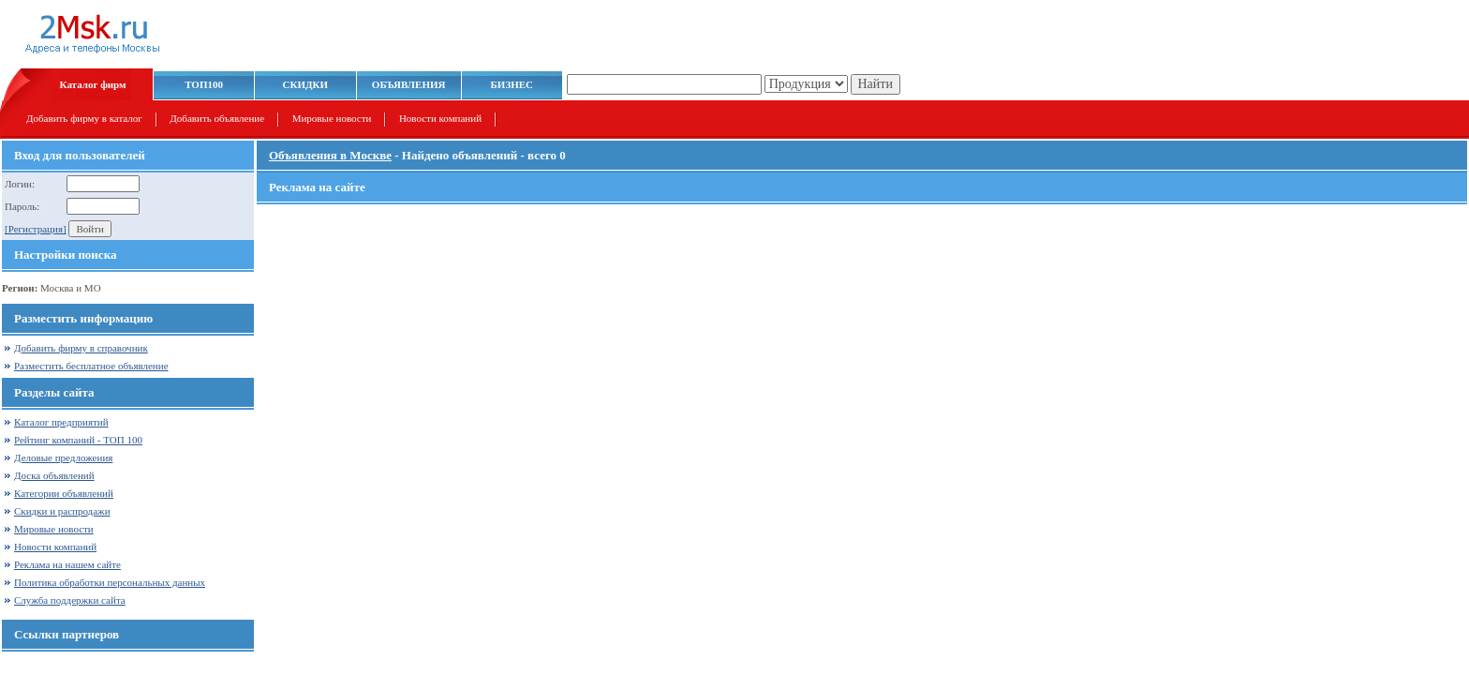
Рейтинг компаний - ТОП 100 (78, 439)
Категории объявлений (63, 493)
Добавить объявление (217, 118)
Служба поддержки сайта (70, 600)
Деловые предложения (63, 457)
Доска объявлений (54, 475)
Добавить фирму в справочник (81, 347)
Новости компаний (440, 118)
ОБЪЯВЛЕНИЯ (409, 84)
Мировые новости (332, 118)
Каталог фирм (93, 84)
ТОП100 (204, 84)
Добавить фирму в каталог (84, 118)
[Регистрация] (36, 228)
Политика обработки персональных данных (109, 582)
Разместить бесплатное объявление (91, 365)
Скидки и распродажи (62, 511)
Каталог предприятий (61, 422)
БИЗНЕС (512, 84)
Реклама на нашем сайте (67, 564)
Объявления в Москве (330, 155)
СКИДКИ (306, 84)
